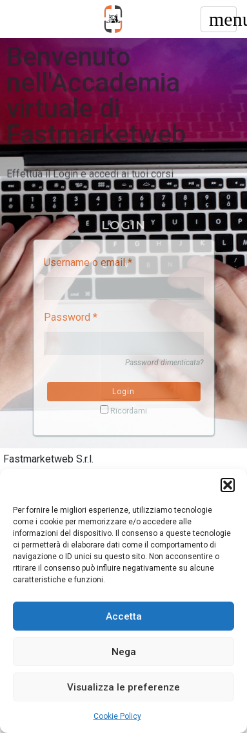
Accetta (124, 616)
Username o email (88, 262)
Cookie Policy (117, 716)
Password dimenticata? (164, 362)
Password (70, 317)
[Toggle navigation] (219, 19)
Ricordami (123, 410)
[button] (227, 485)
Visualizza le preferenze (123, 687)
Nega (124, 652)
